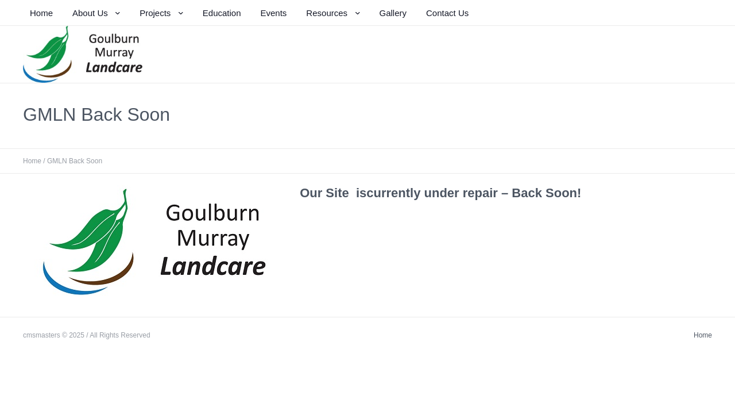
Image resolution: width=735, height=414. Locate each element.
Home (32, 161)
